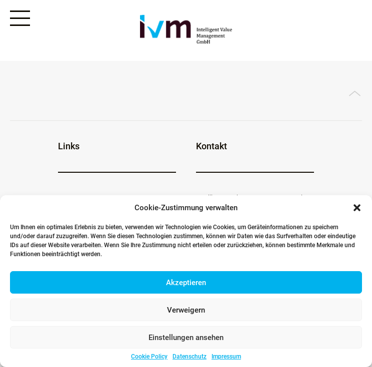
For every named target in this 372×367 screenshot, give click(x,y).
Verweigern (186, 310)
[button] (357, 208)
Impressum (226, 357)
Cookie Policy (149, 357)
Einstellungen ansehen (186, 337)
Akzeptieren (186, 282)
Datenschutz (189, 357)
